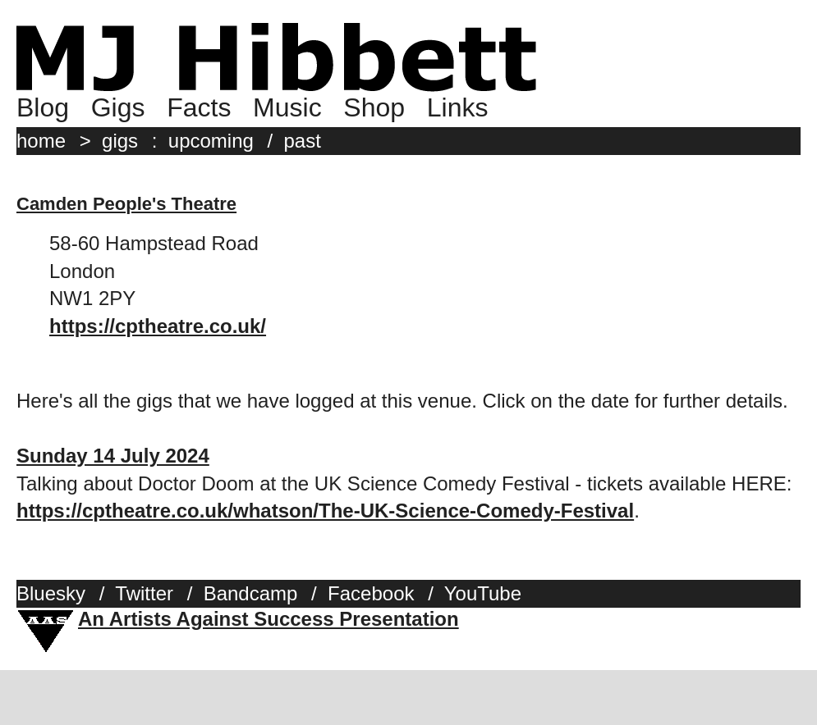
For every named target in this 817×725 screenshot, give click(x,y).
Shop (374, 107)
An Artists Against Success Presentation (268, 619)
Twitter (144, 593)
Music (287, 107)
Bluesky (50, 593)
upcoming (211, 141)
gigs (120, 141)
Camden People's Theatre (126, 204)
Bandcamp (251, 593)
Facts (199, 107)
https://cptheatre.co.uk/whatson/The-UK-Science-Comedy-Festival (325, 510)
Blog (42, 107)
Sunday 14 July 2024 (112, 456)
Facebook (371, 593)
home (41, 141)
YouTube (482, 593)
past (302, 141)
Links (458, 107)
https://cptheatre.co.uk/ (157, 326)
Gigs (118, 107)
